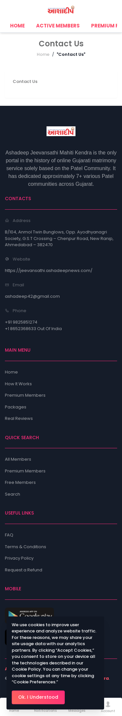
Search (12, 494)
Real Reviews (19, 418)
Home (43, 54)
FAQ (9, 535)
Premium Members (25, 395)
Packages (15, 407)
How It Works (18, 384)
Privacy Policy (19, 558)
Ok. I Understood (38, 697)
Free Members (20, 482)
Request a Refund (23, 570)
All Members (18, 459)
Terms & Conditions (25, 547)
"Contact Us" (71, 54)
